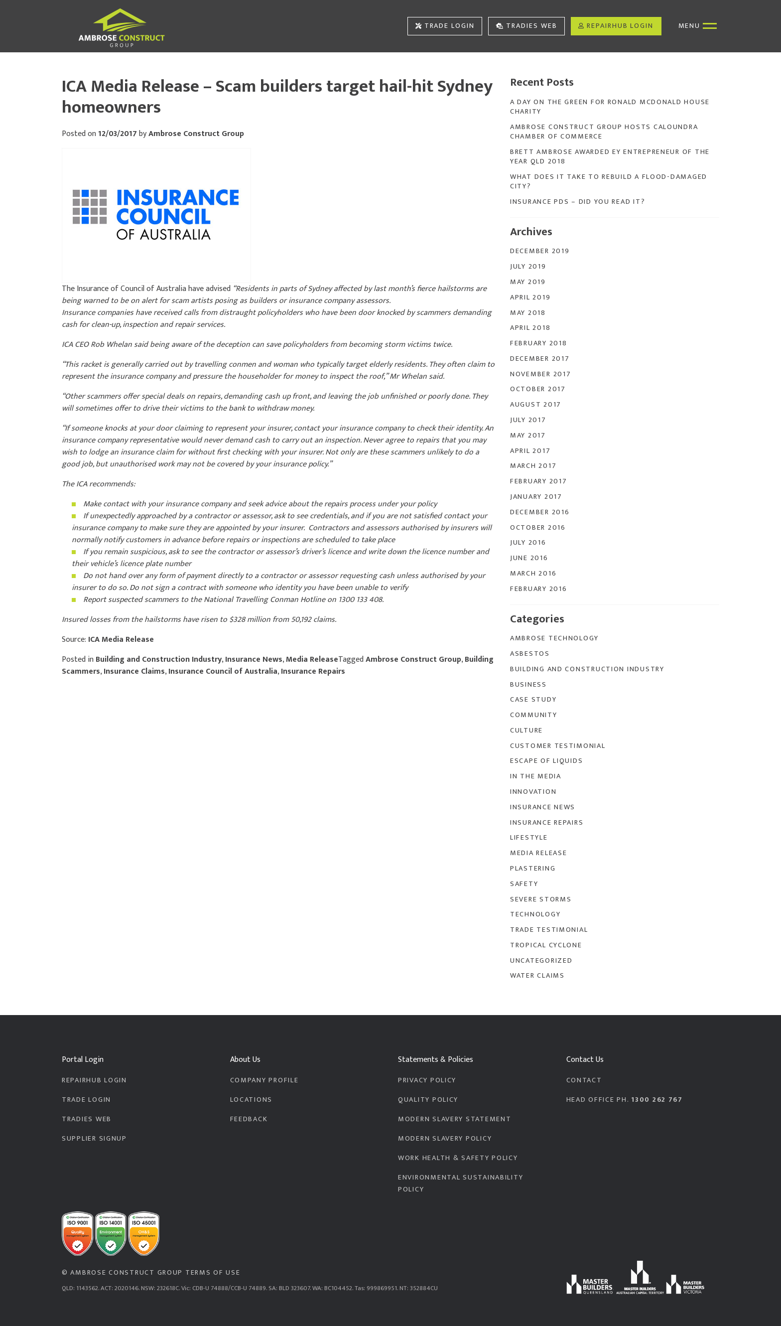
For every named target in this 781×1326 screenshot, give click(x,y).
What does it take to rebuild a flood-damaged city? (608, 181)
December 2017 (539, 359)
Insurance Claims (134, 671)
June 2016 (529, 558)
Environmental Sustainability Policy (460, 1183)
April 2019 (530, 297)
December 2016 (539, 512)
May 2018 (528, 313)
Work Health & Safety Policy (458, 1158)
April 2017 (530, 451)
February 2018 (538, 343)
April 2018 (530, 328)
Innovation (533, 792)
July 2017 (528, 420)
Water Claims (537, 976)
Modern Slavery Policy (445, 1139)
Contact (584, 1080)
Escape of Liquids (546, 761)
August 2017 (535, 405)
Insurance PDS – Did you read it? (577, 202)
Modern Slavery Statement (454, 1119)
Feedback (249, 1119)
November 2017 (540, 374)
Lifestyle (529, 838)
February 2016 (538, 589)
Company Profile (264, 1080)
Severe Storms (540, 899)
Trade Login (445, 26)
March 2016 (533, 574)
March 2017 (533, 466)
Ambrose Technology (554, 638)
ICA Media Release (121, 639)
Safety (524, 884)
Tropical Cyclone (546, 945)
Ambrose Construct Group (196, 134)
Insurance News (253, 659)
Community (533, 715)
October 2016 (538, 528)
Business (528, 685)
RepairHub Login (615, 26)
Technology (535, 914)
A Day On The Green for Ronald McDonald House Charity (610, 107)
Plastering (532, 869)
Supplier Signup (94, 1139)
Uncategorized (541, 961)
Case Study (533, 700)
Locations (251, 1100)
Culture (526, 731)
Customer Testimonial (558, 746)
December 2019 (539, 251)
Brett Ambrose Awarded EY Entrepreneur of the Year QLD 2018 (610, 156)
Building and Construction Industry (159, 659)
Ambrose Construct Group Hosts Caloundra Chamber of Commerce (604, 132)
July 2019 (528, 267)
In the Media (535, 776)
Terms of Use (213, 1273)
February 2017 (538, 481)
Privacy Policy (427, 1080)
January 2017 (536, 497)
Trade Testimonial (549, 930)
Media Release (312, 659)
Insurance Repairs (313, 671)
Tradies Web (526, 26)
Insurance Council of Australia (222, 671)
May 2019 (528, 282)
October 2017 (538, 389)
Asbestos (530, 654)
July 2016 (528, 543)
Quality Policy (428, 1100)
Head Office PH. (624, 1100)
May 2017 (528, 436)
